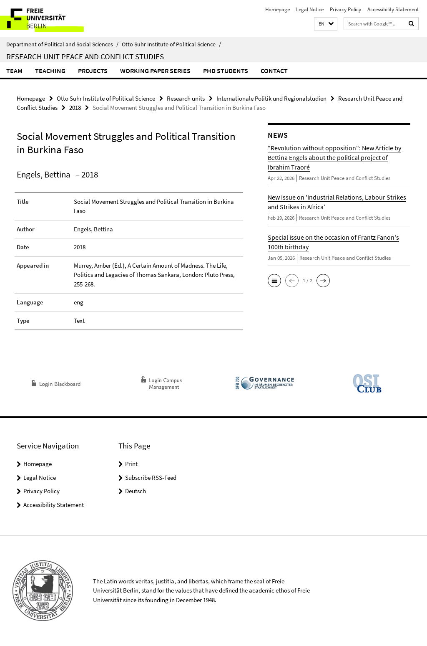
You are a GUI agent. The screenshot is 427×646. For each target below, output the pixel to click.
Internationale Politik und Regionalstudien (271, 98)
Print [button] (131, 464)
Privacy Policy (345, 9)
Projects (93, 70)
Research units (186, 98)
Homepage (277, 9)
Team (14, 70)
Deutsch (135, 491)
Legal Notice (310, 9)
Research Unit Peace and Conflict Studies (85, 56)
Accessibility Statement (393, 9)
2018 (75, 107)
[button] (325, 24)
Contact (274, 70)
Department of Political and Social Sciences (62, 44)
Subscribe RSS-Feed (150, 477)
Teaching (50, 70)
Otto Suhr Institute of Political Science (171, 44)
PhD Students (225, 70)
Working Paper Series (155, 70)
